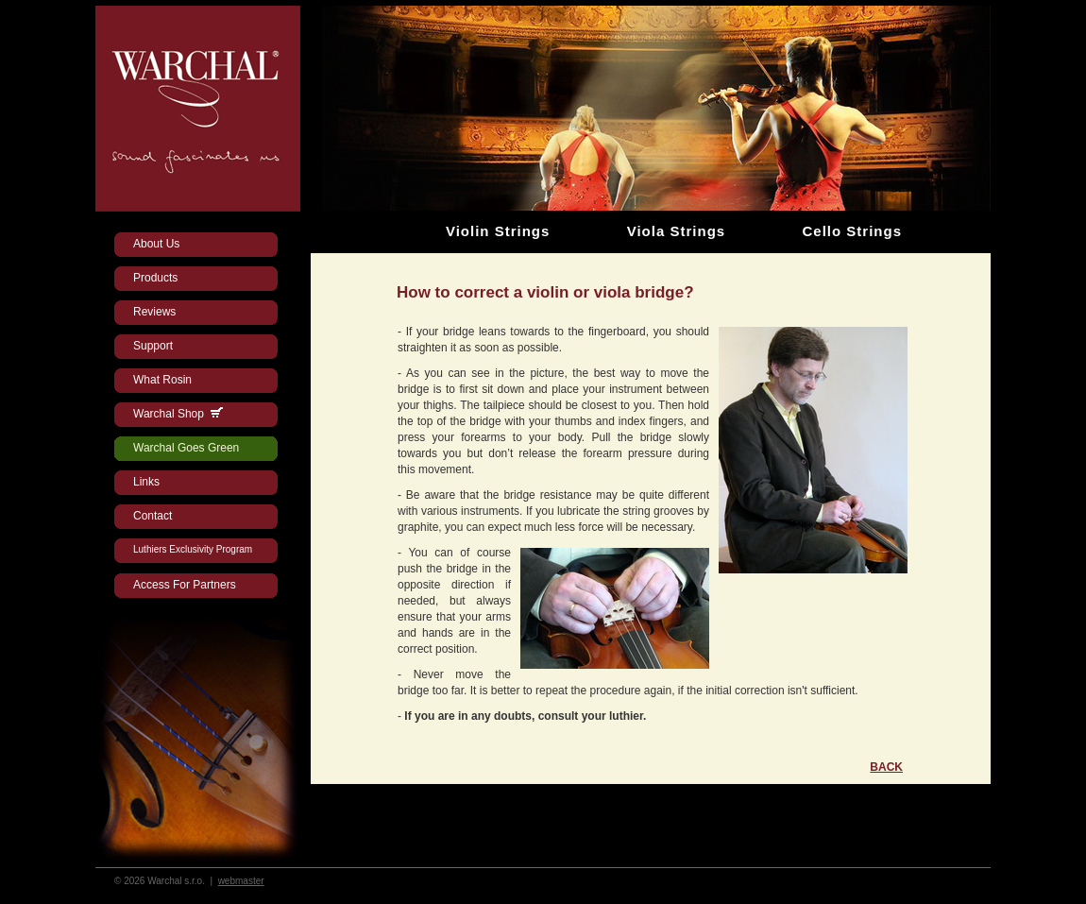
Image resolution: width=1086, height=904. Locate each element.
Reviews (154, 311)
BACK (886, 767)
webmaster (241, 881)
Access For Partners (184, 584)
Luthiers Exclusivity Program (192, 549)
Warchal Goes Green (186, 447)
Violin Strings (498, 231)
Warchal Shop (178, 413)
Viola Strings (676, 231)
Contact (152, 515)
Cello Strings (852, 231)
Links (146, 481)
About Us (156, 243)
